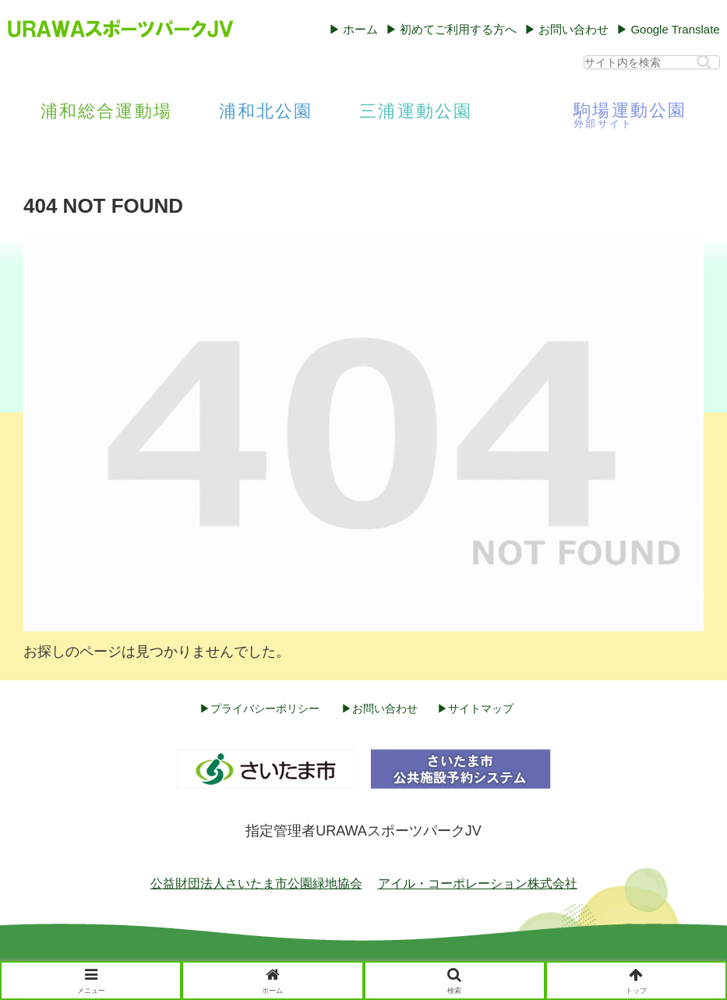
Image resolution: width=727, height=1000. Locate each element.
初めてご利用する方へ (458, 29)
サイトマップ (480, 708)
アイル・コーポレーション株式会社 (477, 883)
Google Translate (674, 29)
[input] (652, 62)
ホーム (360, 29)
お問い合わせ (573, 29)
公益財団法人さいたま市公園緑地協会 (256, 883)
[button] (704, 62)
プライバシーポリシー (264, 708)
